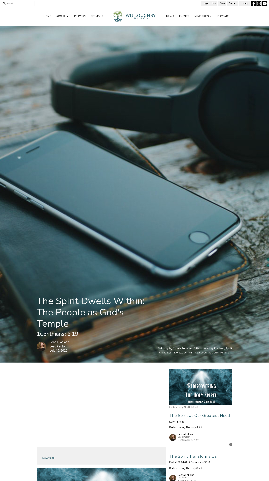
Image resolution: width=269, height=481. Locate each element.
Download (48, 458)
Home (47, 16)
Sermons (97, 16)
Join (214, 3)
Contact (233, 3)
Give (222, 3)
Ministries (203, 16)
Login (205, 3)
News (170, 16)
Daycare (223, 16)
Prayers (80, 16)
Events (184, 16)
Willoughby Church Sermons (175, 348)
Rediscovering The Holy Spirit (214, 348)
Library (244, 3)
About (62, 16)
